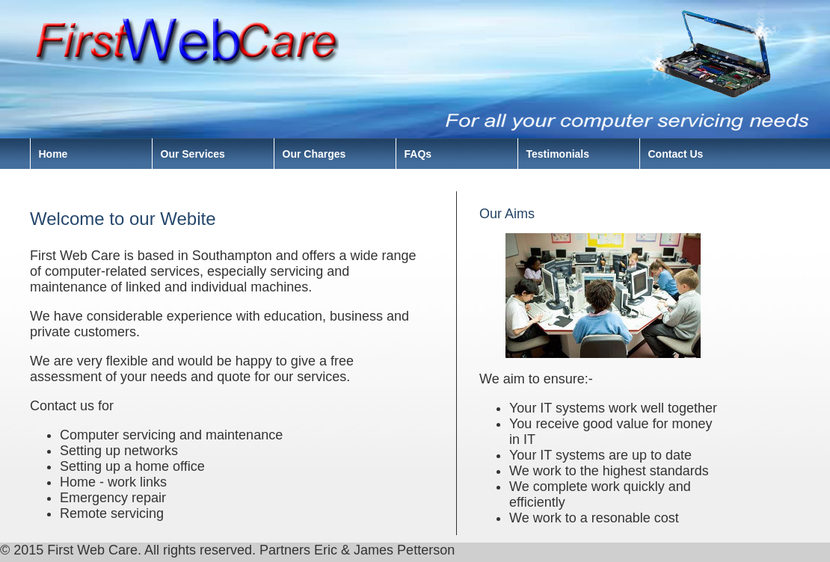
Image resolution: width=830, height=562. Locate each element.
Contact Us (676, 154)
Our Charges (314, 154)
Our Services (193, 154)
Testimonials (558, 154)
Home (53, 154)
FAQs (418, 154)
